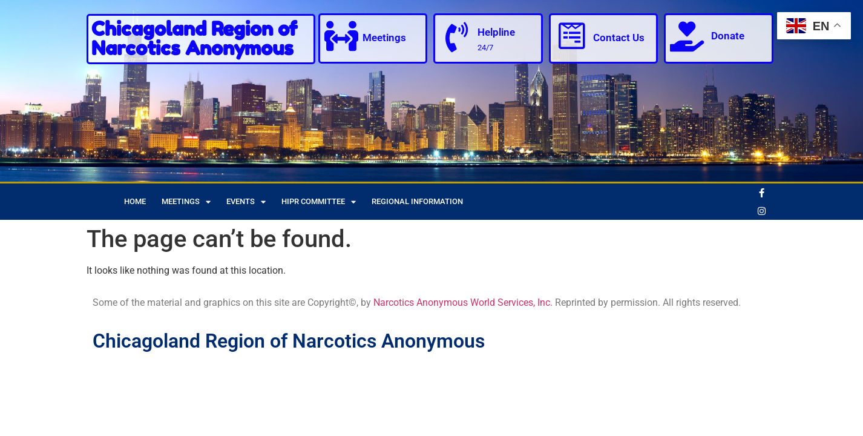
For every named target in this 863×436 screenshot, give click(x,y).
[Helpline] (456, 37)
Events (246, 202)
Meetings (384, 37)
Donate (727, 36)
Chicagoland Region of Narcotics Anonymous (194, 38)
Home (135, 201)
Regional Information (417, 201)
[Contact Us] (572, 36)
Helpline (496, 32)
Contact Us (619, 37)
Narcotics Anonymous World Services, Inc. (463, 302)
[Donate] (687, 36)
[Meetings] (341, 36)
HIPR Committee (318, 202)
